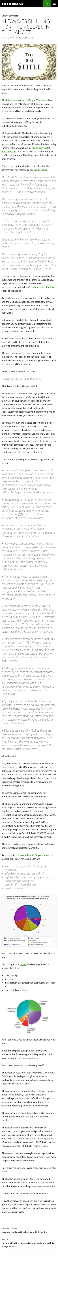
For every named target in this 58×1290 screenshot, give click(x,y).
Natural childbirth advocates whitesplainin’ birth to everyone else (29, 1242)
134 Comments (26, 38)
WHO (23, 964)
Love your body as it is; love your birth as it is (29, 1229)
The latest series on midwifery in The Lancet (25, 100)
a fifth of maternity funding (40, 287)
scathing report (38, 169)
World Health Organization (34, 855)
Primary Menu (54, 3)
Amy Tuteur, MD (10, 38)
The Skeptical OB (12, 3)
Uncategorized (10, 16)
